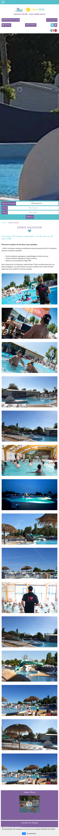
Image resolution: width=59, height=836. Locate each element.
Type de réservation (8, 203)
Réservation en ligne (10, 20)
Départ (4, 212)
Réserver (30, 217)
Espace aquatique (13, 222)
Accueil (4, 222)
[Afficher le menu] (3, 2)
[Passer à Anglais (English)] (55, 30)
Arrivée (4, 208)
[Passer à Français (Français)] (52, 30)
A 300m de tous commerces (12, 827)
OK (24, 833)
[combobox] (37, 203)
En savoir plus (31, 833)
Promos (6, 25)
